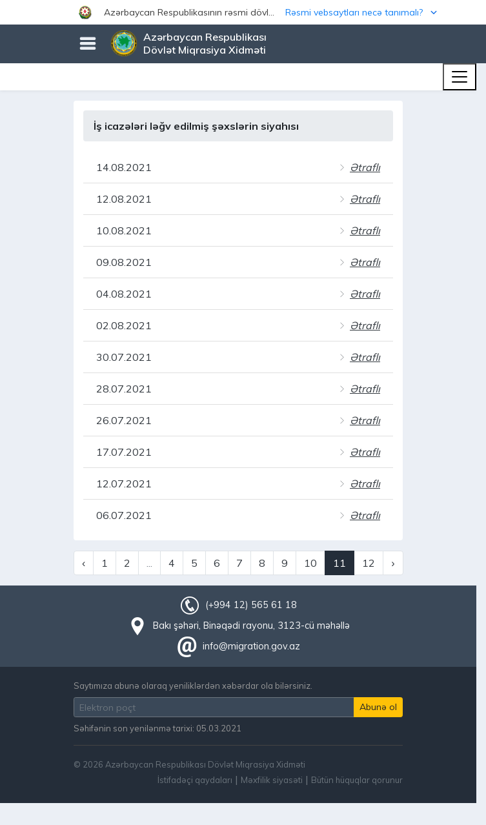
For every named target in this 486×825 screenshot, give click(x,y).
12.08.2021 (124, 198)
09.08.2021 (124, 262)
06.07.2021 (124, 515)
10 (310, 562)
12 (368, 562)
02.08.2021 (124, 325)
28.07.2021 (124, 388)
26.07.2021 (124, 420)
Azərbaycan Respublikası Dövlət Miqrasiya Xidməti (205, 43)
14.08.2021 (124, 167)
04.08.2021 (124, 293)
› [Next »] (392, 562)
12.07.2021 (124, 483)
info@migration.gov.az (251, 646)
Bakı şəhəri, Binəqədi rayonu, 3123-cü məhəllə (251, 625)
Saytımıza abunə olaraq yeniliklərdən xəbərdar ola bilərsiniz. (193, 685)
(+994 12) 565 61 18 (251, 605)
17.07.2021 (124, 451)
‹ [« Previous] (83, 562)
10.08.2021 (124, 230)
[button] (243, 12)
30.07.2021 (124, 357)
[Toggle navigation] (459, 76)
